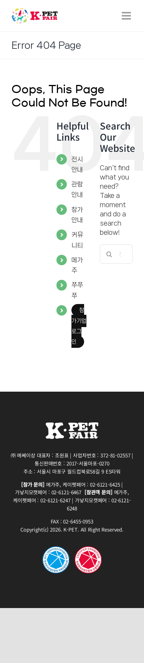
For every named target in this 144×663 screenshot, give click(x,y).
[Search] (109, 254)
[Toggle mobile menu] (127, 15)
